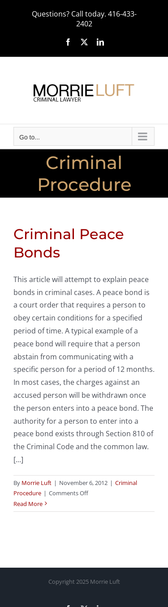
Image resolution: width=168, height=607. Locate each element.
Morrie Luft (37, 483)
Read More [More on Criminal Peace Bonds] (28, 504)
